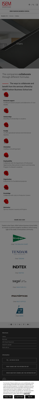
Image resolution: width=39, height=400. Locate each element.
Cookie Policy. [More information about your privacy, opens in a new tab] (27, 393)
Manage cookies (8, 396)
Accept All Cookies (19, 396)
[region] (19, 390)
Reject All (30, 396)
